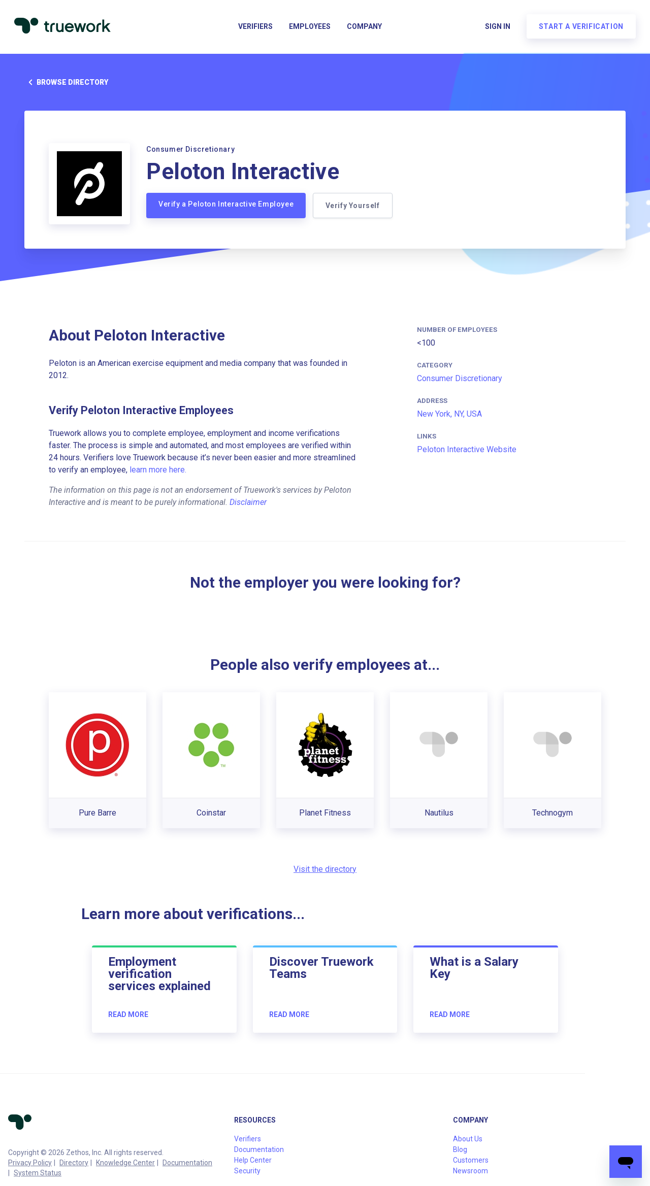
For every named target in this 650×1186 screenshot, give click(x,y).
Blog (460, 1149)
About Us (467, 1139)
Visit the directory (325, 869)
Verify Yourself (354, 205)
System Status (37, 1173)
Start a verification (579, 28)
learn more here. (157, 470)
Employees (310, 28)
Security (247, 1171)
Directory (73, 1163)
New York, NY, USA (449, 414)
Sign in (495, 28)
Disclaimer (248, 502)
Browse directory (66, 82)
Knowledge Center (125, 1163)
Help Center (253, 1160)
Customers (471, 1160)
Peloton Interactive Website (466, 449)
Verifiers (255, 28)
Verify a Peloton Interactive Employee (226, 204)
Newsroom (470, 1171)
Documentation (187, 1163)
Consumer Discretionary (459, 378)
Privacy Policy (30, 1163)
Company (364, 28)
